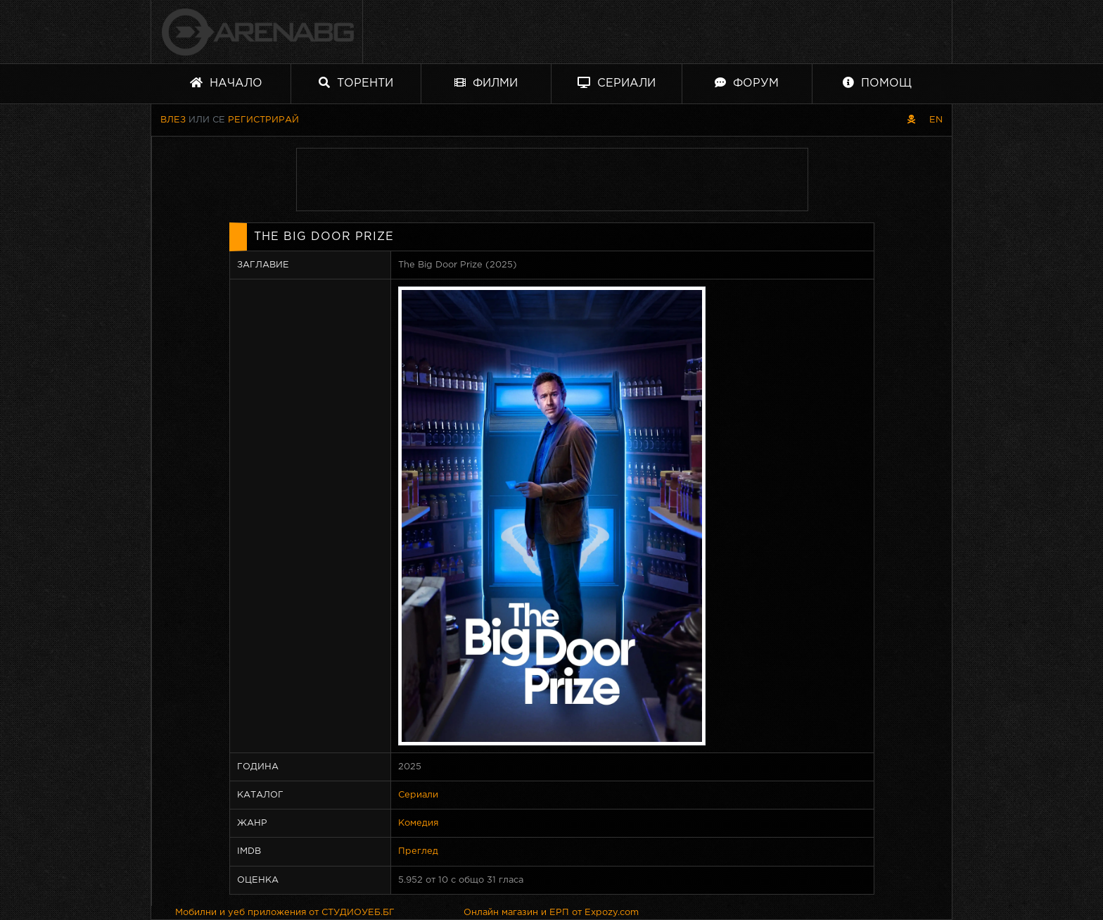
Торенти (356, 83)
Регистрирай (263, 120)
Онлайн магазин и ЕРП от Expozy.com (551, 912)
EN (936, 120)
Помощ (877, 83)
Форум (747, 83)
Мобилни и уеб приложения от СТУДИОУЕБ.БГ (285, 912)
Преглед (418, 851)
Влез (173, 120)
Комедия (418, 823)
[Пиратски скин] (911, 120)
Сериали (617, 83)
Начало (226, 83)
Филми (486, 83)
